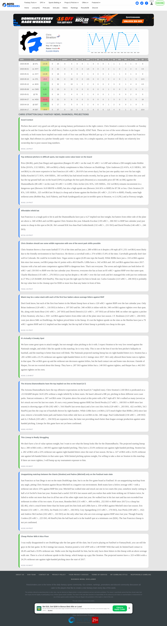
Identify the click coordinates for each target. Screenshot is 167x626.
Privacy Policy (59, 574)
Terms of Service (99, 574)
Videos (65, 8)
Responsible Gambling (141, 574)
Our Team (31, 574)
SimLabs (56, 8)
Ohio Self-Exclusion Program (83, 615)
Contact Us (44, 574)
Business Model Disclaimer (83, 579)
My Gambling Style (119, 574)
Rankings (74, 8)
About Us (20, 574)
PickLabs (46, 8)
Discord (95, 8)
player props (52, 51)
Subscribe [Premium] (160, 3)
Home (26, 8)
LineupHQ (36, 8)
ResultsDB (85, 8)
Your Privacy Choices (79, 574)
